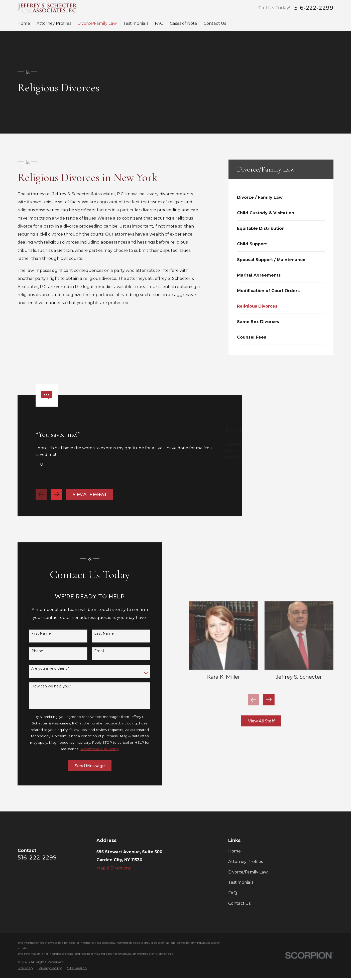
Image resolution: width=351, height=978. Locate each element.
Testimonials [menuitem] (135, 23)
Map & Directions (113, 867)
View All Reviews (89, 500)
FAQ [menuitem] (159, 23)
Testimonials (240, 882)
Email (92, 651)
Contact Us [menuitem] (215, 23)
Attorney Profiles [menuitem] (54, 23)
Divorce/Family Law (248, 871)
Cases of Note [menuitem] (183, 23)
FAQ (232, 892)
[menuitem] (281, 197)
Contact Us (239, 903)
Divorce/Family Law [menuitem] (97, 23)
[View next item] (56, 500)
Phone (31, 651)
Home (234, 850)
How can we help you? (45, 686)
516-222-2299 (313, 8)
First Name (34, 633)
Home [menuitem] (24, 23)
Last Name (97, 633)
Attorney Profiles (245, 861)
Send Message (83, 765)
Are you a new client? (43, 668)
